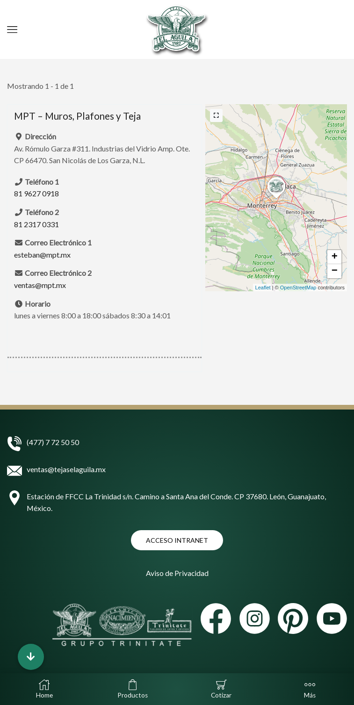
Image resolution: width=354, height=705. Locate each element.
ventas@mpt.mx (40, 285)
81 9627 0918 (36, 193)
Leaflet (263, 287)
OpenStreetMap (298, 287)
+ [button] (335, 257)
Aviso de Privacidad (177, 572)
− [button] (335, 271)
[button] (31, 657)
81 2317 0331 (36, 224)
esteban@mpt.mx (42, 254)
